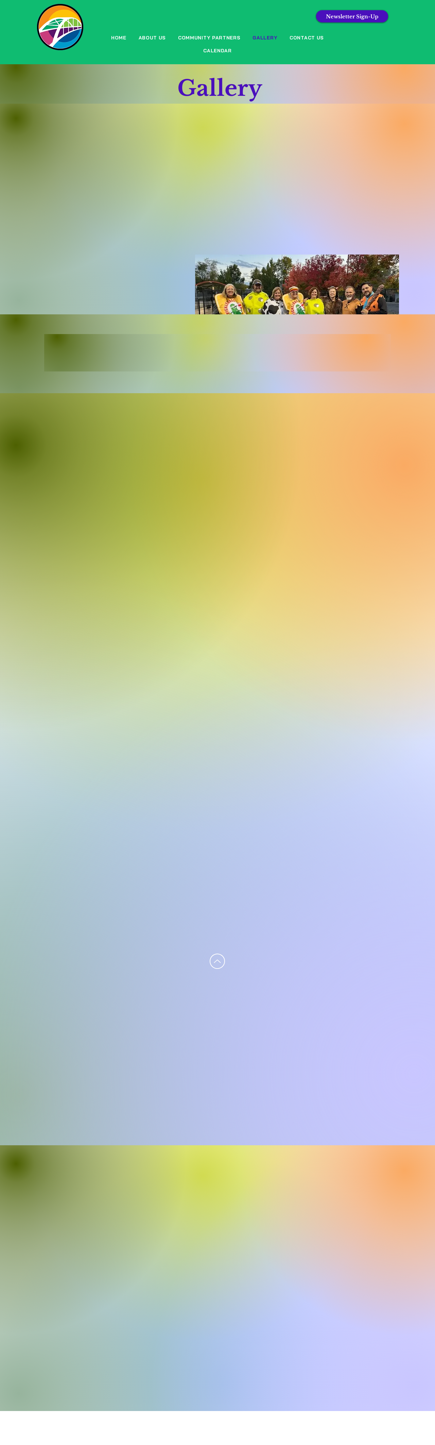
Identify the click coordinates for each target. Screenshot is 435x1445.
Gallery (219, 88)
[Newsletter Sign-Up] (352, 16)
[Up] (217, 961)
